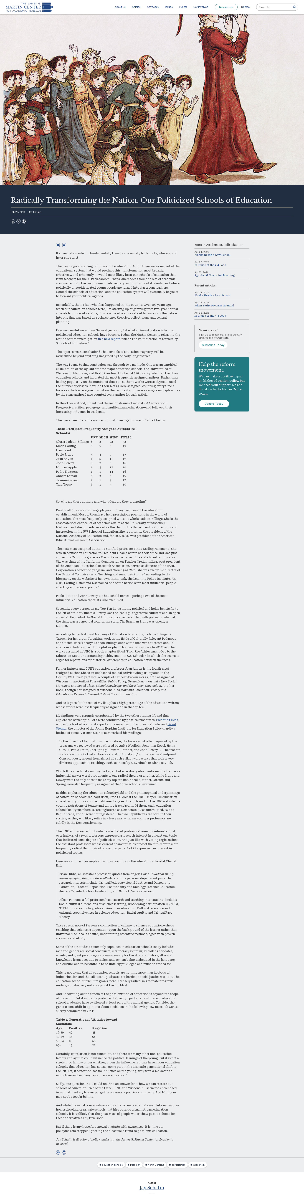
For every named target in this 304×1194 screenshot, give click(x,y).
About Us (120, 6)
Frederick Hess (167, 720)
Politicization (233, 245)
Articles (136, 6)
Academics (214, 245)
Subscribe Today (213, 345)
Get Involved (200, 6)
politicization (179, 1164)
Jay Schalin (35, 211)
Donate (245, 6)
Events (183, 6)
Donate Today (214, 403)
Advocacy (153, 6)
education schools (112, 1164)
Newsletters (226, 7)
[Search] (294, 7)
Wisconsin (199, 1164)
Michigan (135, 1164)
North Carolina (156, 1164)
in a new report (109, 339)
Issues (169, 6)
